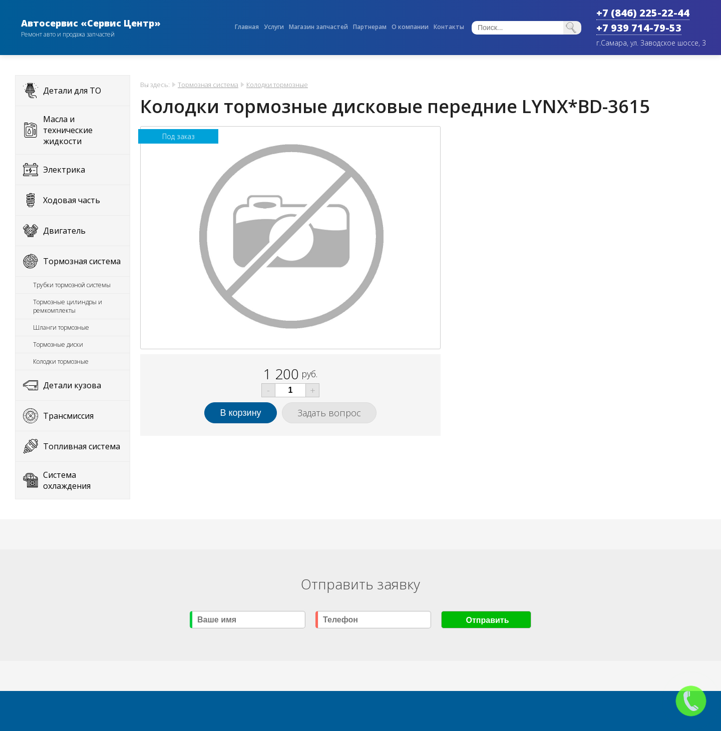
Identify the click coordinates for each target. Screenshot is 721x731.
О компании (410, 27)
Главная (247, 27)
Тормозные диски (58, 344)
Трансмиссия (68, 415)
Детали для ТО (72, 90)
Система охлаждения (67, 480)
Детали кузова (72, 385)
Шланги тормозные (61, 327)
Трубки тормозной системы (72, 285)
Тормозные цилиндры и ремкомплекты (67, 306)
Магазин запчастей (318, 27)
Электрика (64, 169)
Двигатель (64, 230)
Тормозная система (82, 261)
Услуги (274, 27)
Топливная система (81, 446)
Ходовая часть (71, 200)
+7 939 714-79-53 (638, 28)
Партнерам (370, 27)
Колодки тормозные (61, 361)
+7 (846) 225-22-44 (642, 13)
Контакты (449, 27)
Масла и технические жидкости (68, 130)
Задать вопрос (329, 413)
